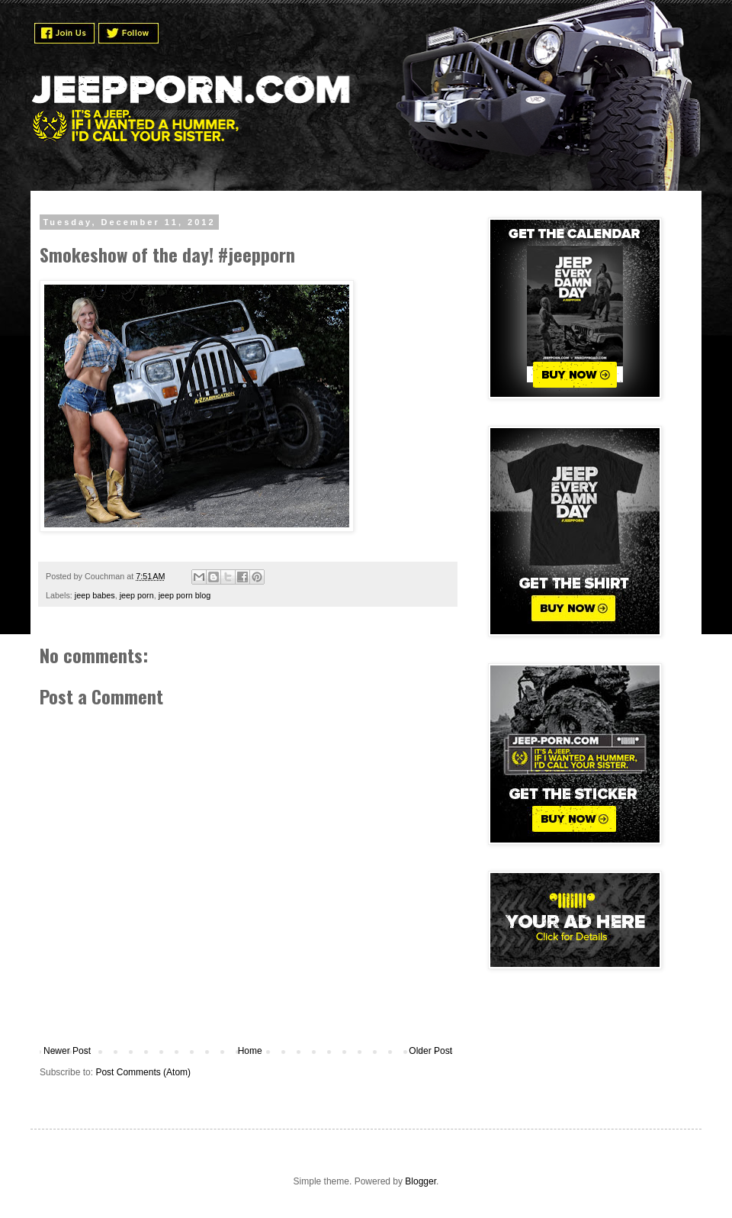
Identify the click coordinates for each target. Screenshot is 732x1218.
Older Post (430, 1051)
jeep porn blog (184, 595)
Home (250, 1051)
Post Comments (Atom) (143, 1072)
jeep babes (95, 595)
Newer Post (67, 1051)
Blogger (420, 1181)
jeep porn (137, 595)
